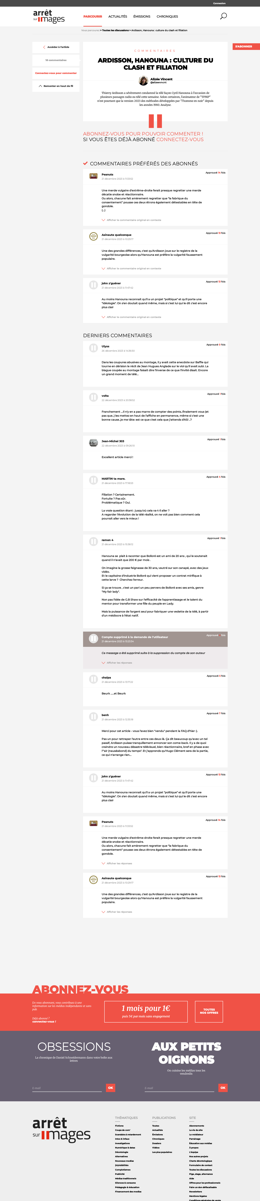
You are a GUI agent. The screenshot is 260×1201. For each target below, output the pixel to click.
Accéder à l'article (56, 47)
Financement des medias (128, 1191)
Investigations (122, 1143)
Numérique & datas (125, 1147)
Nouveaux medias (124, 1161)
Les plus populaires (162, 1152)
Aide (191, 1178)
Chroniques (167, 16)
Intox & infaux (122, 1139)
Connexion (219, 3)
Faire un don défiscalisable (203, 1187)
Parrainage (194, 1139)
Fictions (119, 1126)
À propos (193, 1147)
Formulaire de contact (200, 1165)
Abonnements (196, 1126)
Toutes (155, 1126)
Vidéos (155, 1147)
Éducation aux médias (200, 1143)
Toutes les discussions (200, 1169)
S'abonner (243, 46)
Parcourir (92, 16)
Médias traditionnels (125, 1178)
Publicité (120, 1174)
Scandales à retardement (128, 1134)
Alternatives (121, 1156)
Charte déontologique (200, 1161)
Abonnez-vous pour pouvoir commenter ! (143, 134)
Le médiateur (196, 1134)
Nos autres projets (198, 1156)
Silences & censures (125, 1183)
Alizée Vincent (161, 79)
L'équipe (193, 1152)
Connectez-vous (180, 139)
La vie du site (196, 1130)
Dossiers (156, 1143)
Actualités (117, 16)
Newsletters (195, 1191)
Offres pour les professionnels (204, 1183)
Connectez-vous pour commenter (56, 73)
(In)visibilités (121, 1165)
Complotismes (122, 1169)
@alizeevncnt (158, 82)
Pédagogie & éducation (127, 1187)
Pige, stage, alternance (201, 1174)
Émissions (141, 16)
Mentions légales (198, 1196)
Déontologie (121, 1152)
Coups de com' (122, 1130)
